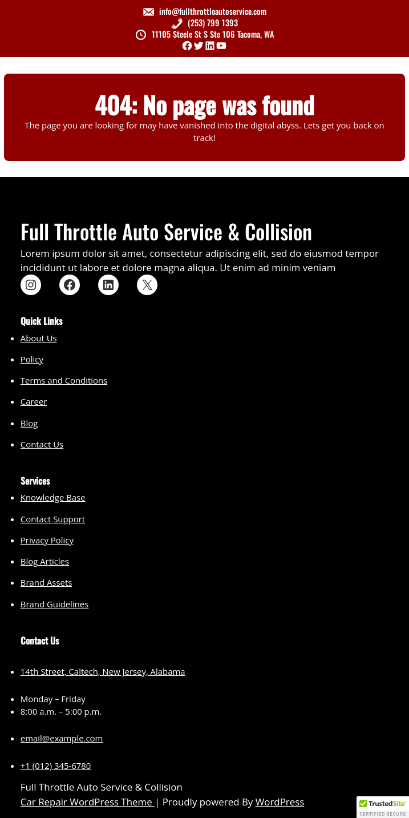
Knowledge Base (53, 497)
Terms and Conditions (64, 380)
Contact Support (53, 519)
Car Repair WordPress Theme (88, 801)
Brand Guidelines (54, 604)
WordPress (280, 801)
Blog (29, 423)
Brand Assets (46, 582)
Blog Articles (45, 561)
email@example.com (62, 738)
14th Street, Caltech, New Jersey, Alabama (103, 671)
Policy (32, 359)
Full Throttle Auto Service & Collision (166, 231)
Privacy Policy (47, 540)
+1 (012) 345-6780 (56, 765)
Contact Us (42, 444)
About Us (39, 338)
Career (34, 401)
